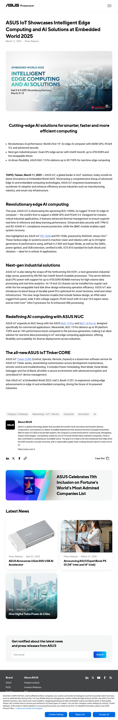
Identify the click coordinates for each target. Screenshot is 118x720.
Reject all (80, 714)
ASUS (8, 682)
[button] (109, 6)
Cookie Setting (56, 714)
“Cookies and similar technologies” (29, 708)
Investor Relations (32, 687)
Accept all (104, 714)
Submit (99, 654)
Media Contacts (31, 682)
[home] (20, 6)
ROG (8, 687)
